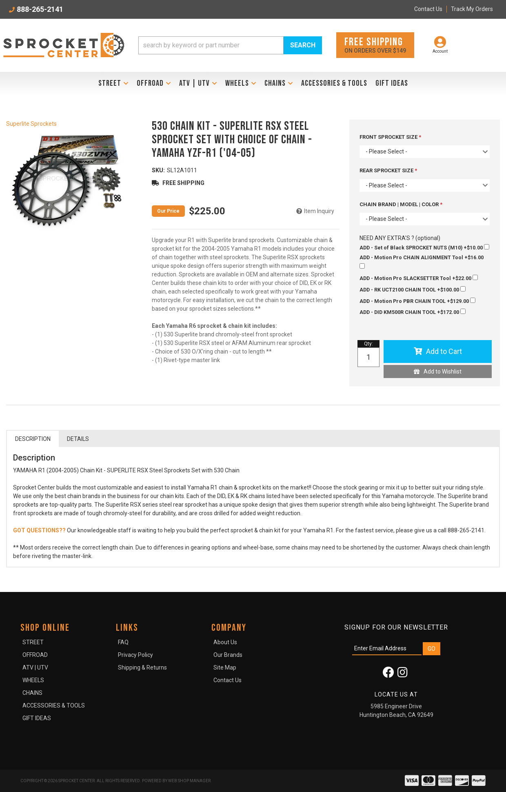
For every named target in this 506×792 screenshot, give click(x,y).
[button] (230, 45)
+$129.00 (417, 301)
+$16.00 (422, 261)
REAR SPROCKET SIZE (387, 170)
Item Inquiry (319, 211)
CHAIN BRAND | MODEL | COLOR (400, 204)
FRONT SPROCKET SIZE (389, 137)
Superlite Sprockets (31, 123)
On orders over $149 (375, 45)
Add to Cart (444, 351)
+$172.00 (413, 312)
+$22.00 (419, 278)
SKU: (158, 170)
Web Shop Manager (189, 781)
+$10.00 (424, 247)
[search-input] (211, 45)
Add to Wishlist (443, 371)
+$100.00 (413, 289)
